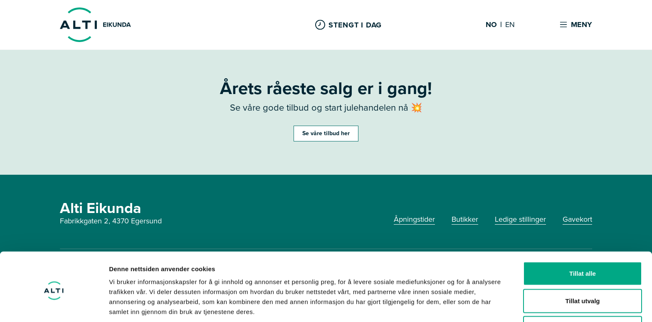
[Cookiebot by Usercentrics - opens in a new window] (53, 306)
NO (491, 25)
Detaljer (442, 305)
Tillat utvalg (582, 267)
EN (510, 25)
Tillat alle (582, 240)
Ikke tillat (582, 294)
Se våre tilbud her (326, 133)
